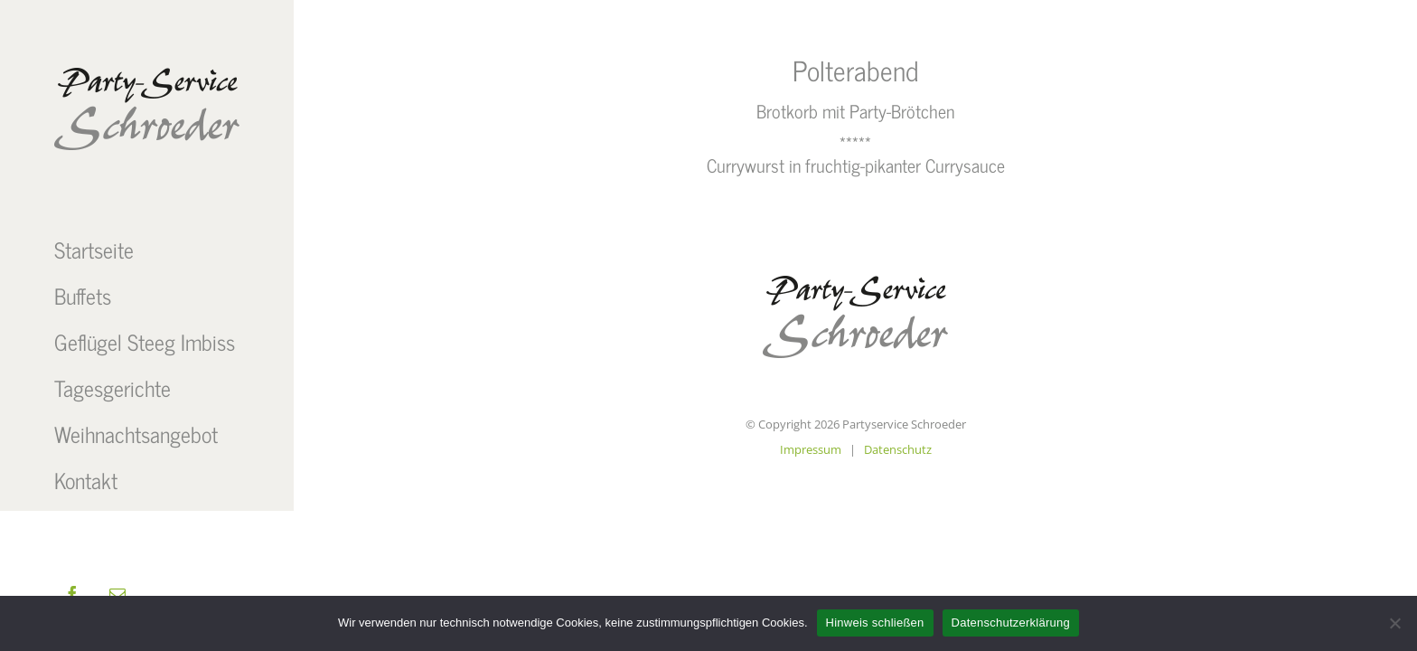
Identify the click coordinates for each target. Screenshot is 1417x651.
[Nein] (1394, 623)
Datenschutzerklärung (1011, 622)
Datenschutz (898, 449)
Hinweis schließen (875, 622)
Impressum (810, 449)
